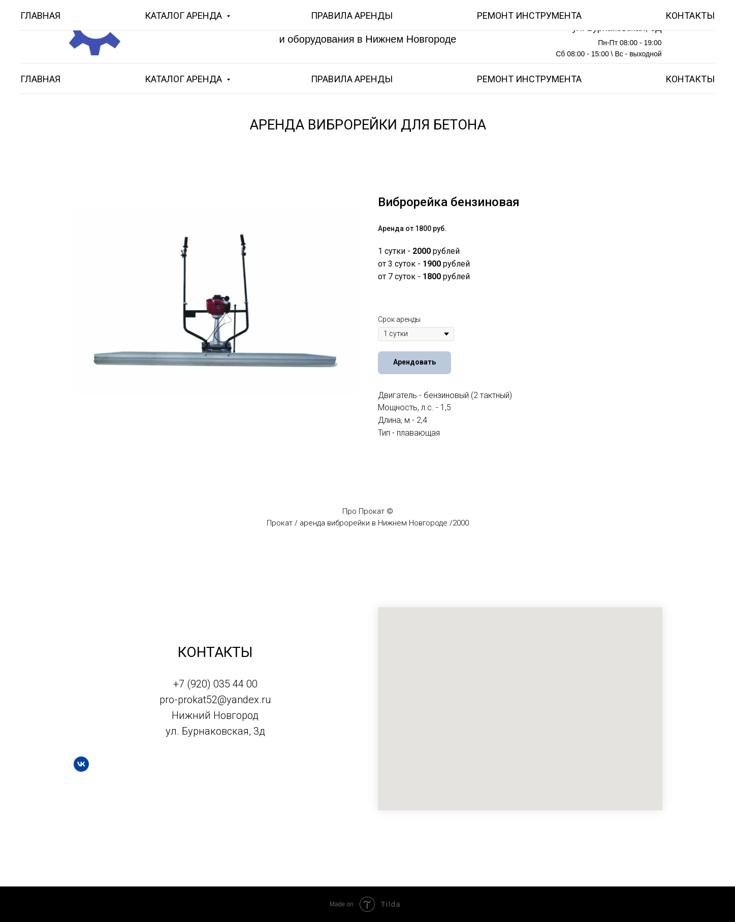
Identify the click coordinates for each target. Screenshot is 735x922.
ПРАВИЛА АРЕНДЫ (352, 79)
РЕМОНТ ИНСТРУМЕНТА (529, 79)
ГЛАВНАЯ (40, 79)
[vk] (81, 764)
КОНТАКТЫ (690, 79)
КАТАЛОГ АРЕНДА (184, 79)
